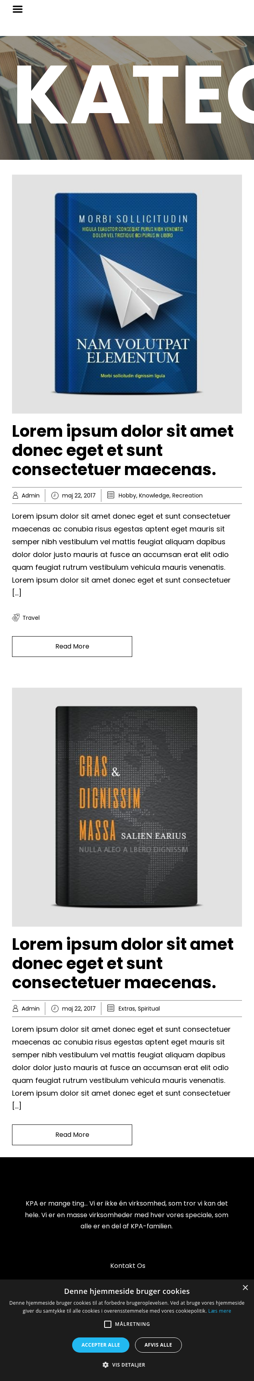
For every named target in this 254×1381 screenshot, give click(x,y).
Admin (31, 495)
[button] (127, 1365)
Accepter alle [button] (100, 1344)
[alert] (127, 1330)
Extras (127, 1009)
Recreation (187, 495)
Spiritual (149, 1009)
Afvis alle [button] (158, 1344)
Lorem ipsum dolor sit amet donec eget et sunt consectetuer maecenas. (123, 450)
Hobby (127, 495)
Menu (20, 9)
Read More (72, 646)
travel (31, 618)
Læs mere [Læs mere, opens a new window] (219, 1310)
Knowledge (154, 495)
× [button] (245, 1288)
